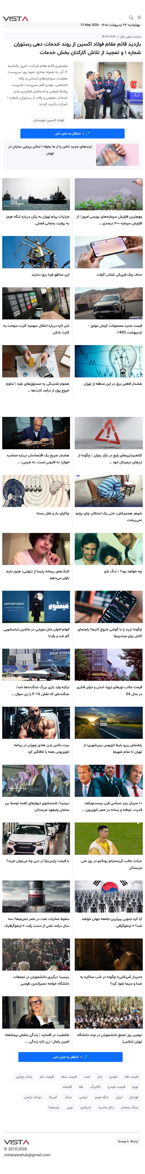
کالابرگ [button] (95, 1087)
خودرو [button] (113, 1077)
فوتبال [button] (133, 1097)
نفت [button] (87, 1077)
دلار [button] (99, 1077)
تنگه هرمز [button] (102, 1097)
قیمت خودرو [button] (116, 1087)
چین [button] (70, 1107)
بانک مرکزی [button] (24, 1077)
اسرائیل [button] (85, 1107)
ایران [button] (119, 1097)
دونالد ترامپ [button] (33, 1097)
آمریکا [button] (53, 1097)
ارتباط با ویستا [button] (128, 1141)
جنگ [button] (68, 1097)
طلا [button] (81, 1087)
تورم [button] (135, 1087)
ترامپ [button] (83, 1097)
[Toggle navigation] (139, 17)
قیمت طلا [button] (131, 1077)
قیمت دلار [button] (46, 1077)
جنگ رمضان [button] (129, 1107)
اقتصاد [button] (67, 1087)
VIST (15, 17)
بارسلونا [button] (53, 1107)
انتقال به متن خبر (72, 133)
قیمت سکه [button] (68, 1077)
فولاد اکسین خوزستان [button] (48, 120)
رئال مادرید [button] (106, 1107)
